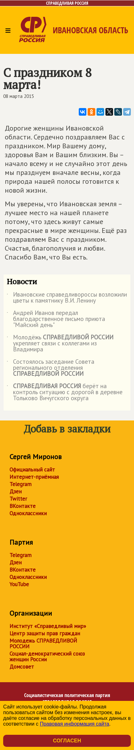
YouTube (19, 584)
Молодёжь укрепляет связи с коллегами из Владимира (60, 343)
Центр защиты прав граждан (45, 633)
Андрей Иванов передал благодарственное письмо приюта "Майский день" (56, 319)
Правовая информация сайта (74, 724)
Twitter (18, 499)
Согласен (67, 740)
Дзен (16, 491)
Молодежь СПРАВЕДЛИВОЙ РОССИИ (43, 643)
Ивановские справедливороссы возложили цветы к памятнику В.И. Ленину (67, 298)
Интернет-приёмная (34, 477)
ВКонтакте (23, 506)
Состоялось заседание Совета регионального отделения (50, 368)
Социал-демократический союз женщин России (47, 656)
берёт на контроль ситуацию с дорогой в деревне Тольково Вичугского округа (65, 392)
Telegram (20, 484)
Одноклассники (28, 513)
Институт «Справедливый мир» (48, 626)
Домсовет (22, 667)
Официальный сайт (32, 469)
